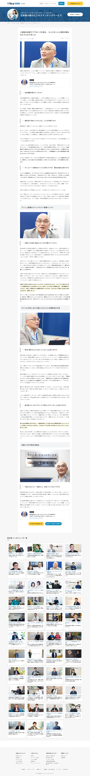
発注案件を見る (49, 757)
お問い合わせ (65, 769)
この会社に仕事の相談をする (36, 523)
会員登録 (18, 757)
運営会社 (23, 769)
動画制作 (33, 761)
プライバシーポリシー (31, 769)
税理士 (32, 755)
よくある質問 (19, 761)
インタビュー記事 (50, 759)
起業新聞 (63, 757)
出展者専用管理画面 (50, 761)
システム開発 (34, 759)
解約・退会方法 (52, 769)
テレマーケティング (35, 763)
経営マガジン (64, 755)
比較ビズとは (19, 755)
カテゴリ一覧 (19, 759)
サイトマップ (58, 769)
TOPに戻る (23, 3)
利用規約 (45, 769)
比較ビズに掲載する (50, 755)
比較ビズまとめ (19, 763)
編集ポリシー (39, 769)
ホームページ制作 (30, 38)
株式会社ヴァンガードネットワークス (40, 82)
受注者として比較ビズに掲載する (53, 523)
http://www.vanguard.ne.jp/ (36, 86)
